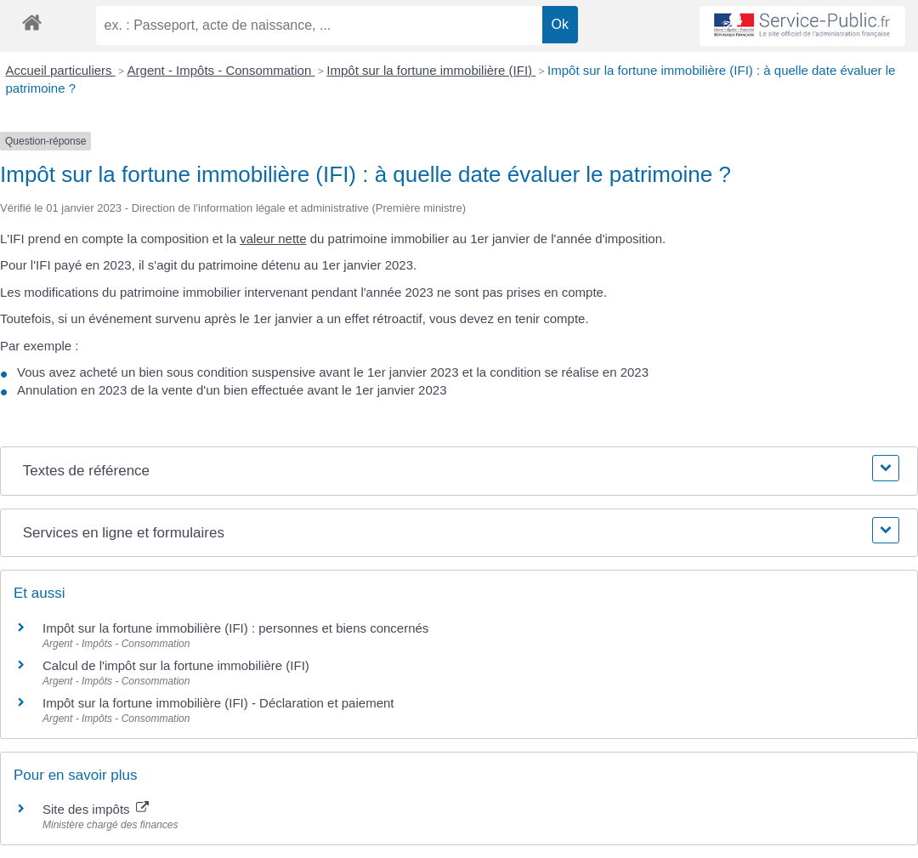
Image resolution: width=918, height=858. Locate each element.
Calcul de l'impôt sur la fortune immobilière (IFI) (175, 665)
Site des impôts (95, 809)
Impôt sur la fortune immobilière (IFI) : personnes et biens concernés (235, 628)
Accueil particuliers (61, 70)
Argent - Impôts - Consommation (221, 70)
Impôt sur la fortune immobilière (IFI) (431, 70)
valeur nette (273, 238)
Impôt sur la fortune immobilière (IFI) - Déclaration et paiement (218, 703)
